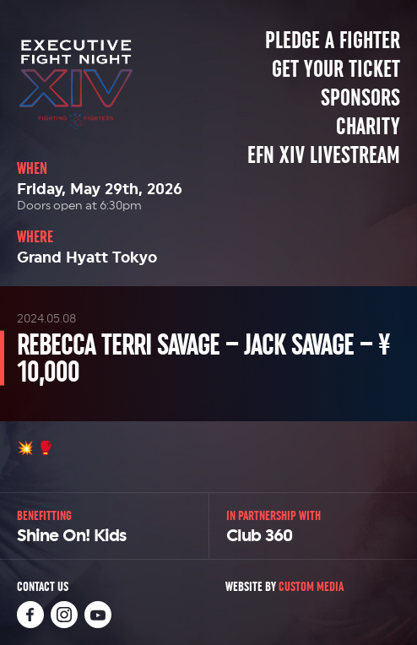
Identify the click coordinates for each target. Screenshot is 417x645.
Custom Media (311, 586)
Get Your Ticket (336, 69)
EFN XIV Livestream (323, 155)
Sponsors (360, 98)
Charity (368, 126)
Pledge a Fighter (332, 40)
